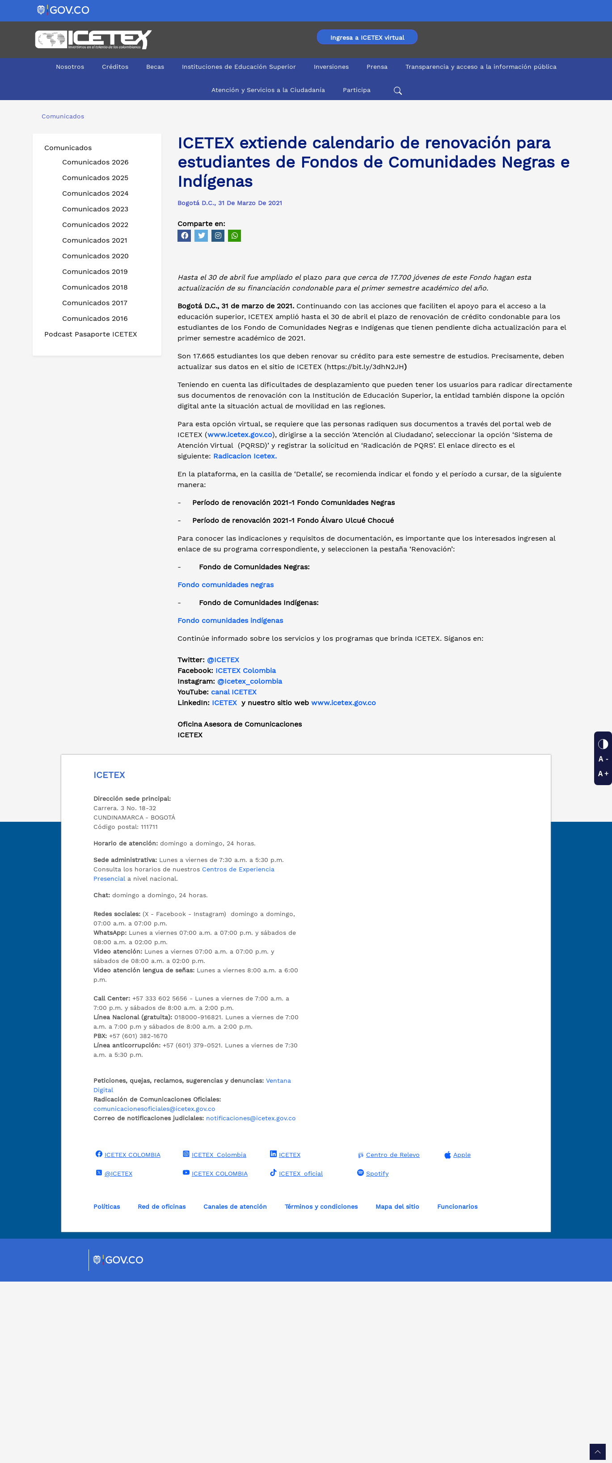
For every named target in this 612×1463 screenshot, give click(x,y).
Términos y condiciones (321, 1388)
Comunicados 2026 (95, 162)
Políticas (106, 1388)
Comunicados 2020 (95, 256)
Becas (155, 66)
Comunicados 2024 (95, 193)
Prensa (377, 66)
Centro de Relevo (387, 1336)
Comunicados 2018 (95, 287)
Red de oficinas (162, 1388)
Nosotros (70, 66)
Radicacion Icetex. (245, 637)
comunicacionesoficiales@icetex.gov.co (154, 1290)
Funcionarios (457, 1388)
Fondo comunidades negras (225, 766)
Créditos (115, 66)
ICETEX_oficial (295, 1354)
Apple (456, 1336)
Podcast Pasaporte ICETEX (90, 334)
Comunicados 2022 (95, 224)
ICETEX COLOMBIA (126, 1336)
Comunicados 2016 (95, 318)
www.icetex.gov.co (343, 884)
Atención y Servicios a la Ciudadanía (268, 89)
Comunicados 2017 (94, 302)
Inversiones (331, 66)
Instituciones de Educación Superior (239, 66)
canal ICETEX (234, 873)
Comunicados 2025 (95, 177)
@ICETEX (223, 841)
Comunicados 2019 (95, 271)
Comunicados (68, 147)
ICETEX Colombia (246, 852)
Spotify (371, 1354)
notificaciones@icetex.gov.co (251, 1299)
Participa (357, 89)
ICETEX (224, 884)
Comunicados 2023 (95, 209)
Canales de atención (235, 1388)
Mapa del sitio (397, 1388)
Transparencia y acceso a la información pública (481, 66)
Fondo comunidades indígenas (230, 802)
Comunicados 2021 (94, 240)
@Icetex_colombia (250, 862)
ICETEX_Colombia (213, 1336)
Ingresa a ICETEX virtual (367, 37)
